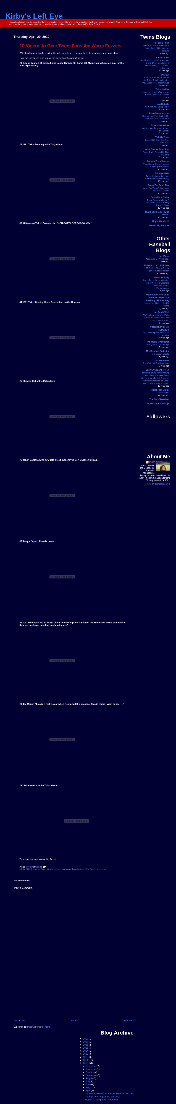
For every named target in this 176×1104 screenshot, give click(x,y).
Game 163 (45, 869)
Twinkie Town (162, 137)
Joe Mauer (66, 869)
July (88, 1081)
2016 (86, 1045)
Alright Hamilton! (160, 221)
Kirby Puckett (90, 869)
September (91, 1075)
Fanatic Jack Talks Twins (156, 212)
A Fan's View (162, 57)
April (88, 1090)
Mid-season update (160, 354)
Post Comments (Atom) (39, 1027)
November (91, 1069)
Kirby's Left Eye (34, 16)
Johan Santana (78, 869)
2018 (86, 1039)
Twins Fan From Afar (158, 185)
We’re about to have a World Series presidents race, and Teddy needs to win (156, 317)
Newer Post (19, 1020)
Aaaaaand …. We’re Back (157, 259)
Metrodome (101, 869)
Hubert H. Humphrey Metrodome (101, 1099)
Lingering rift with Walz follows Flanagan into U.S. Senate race (155, 94)
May (88, 1087)
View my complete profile (158, 484)
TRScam (165, 215)
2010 (86, 1063)
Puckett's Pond (161, 43)
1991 (28, 869)
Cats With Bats (161, 360)
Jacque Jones (55, 869)
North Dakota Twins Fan (157, 149)
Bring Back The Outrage (158, 344)
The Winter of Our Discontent (156, 363)
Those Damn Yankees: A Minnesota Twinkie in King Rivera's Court (157, 202)
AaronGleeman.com (159, 113)
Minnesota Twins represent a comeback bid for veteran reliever (156, 48)
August (89, 1078)
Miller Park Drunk (160, 390)
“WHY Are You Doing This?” (156, 107)
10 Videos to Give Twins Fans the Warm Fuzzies (109, 1093)
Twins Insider (162, 89)
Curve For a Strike (160, 197)
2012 (86, 1057)
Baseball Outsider (160, 125)
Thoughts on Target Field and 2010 (102, 1096)
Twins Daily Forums (159, 225)
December (91, 1066)
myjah (152, 462)
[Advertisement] (74, 992)
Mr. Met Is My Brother (158, 342)
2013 (86, 1054)
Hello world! (163, 393)
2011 (86, 1060)
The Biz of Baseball (159, 399)
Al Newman (35, 869)
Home (74, 1020)
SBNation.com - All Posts (156, 265)
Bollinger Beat (161, 173)
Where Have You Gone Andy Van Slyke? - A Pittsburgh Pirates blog (157, 297)
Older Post (128, 1020)
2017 (86, 1042)
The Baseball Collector (157, 351)
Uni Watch (164, 256)
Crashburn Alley (161, 277)
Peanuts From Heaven (158, 161)
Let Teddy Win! (161, 312)
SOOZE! (165, 75)
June (88, 1084)
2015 (86, 1048)
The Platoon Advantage (157, 403)
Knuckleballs (162, 104)
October (90, 1072)
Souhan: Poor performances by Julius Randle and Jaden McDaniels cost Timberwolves (155, 80)
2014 (86, 1051)
